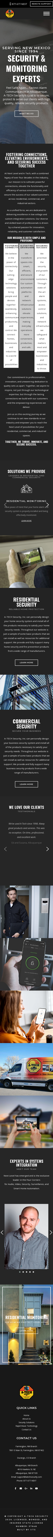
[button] (19, 1272)
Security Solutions (26, 1422)
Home (26, 1415)
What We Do (26, 114)
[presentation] (5, 505)
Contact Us (26, 1429)
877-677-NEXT (19, 4)
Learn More (26, 521)
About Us (26, 1418)
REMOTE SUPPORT (41, 4)
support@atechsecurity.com (29, 1477)
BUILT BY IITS (26, 1530)
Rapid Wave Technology (26, 1426)
